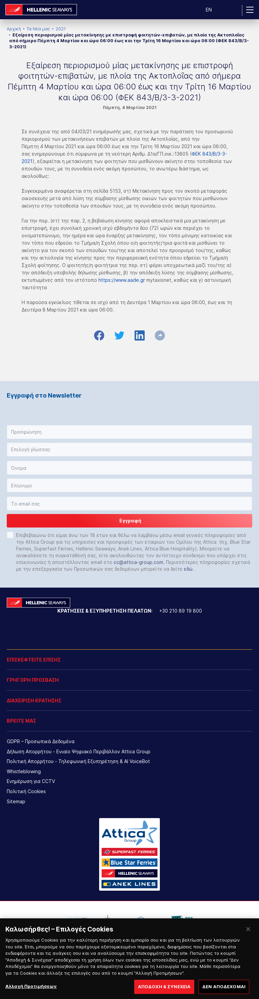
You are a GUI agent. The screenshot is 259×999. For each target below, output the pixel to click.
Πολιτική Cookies (26, 791)
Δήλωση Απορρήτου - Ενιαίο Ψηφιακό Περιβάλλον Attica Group (78, 751)
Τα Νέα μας (38, 28)
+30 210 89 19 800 (180, 611)
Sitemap (16, 801)
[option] (77, 921)
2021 (61, 28)
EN (209, 9)
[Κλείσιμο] (248, 951)
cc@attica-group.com (138, 562)
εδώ (188, 569)
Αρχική (14, 28)
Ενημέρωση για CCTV (31, 781)
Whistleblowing (24, 771)
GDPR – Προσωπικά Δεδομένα (41, 741)
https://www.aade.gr (121, 280)
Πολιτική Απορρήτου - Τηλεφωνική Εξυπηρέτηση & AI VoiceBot (78, 761)
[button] (129, 432)
